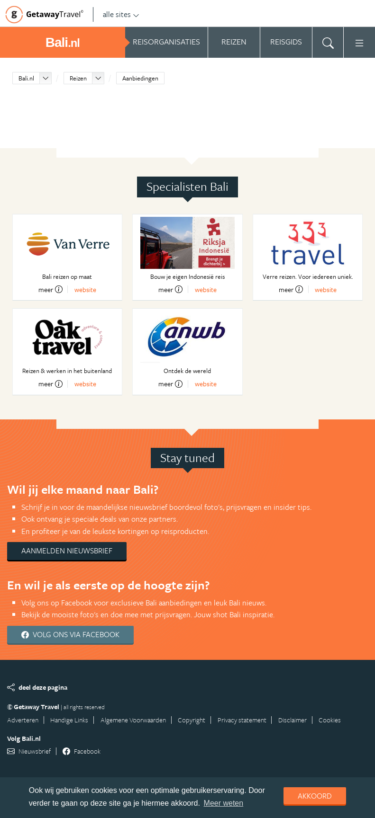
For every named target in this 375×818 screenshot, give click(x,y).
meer (50, 289)
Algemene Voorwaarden (133, 720)
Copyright (191, 720)
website (85, 289)
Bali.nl (26, 78)
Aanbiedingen (140, 78)
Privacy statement (242, 720)
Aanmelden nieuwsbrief (66, 550)
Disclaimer (292, 720)
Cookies (330, 720)
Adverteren (22, 720)
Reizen (78, 78)
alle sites (121, 14)
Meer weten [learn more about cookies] (224, 803)
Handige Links (69, 720)
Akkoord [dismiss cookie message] (315, 795)
